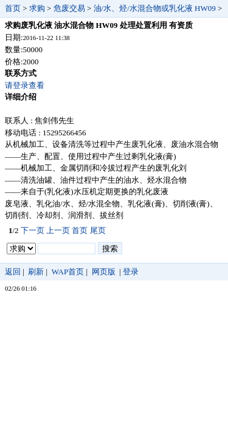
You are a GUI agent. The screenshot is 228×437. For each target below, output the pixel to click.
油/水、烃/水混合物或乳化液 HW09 (155, 8)
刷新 (36, 271)
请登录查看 (24, 85)
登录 (131, 271)
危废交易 (69, 8)
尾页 (98, 230)
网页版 (104, 271)
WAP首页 (68, 271)
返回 (13, 271)
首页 (13, 8)
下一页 (32, 230)
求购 (37, 8)
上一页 (58, 230)
